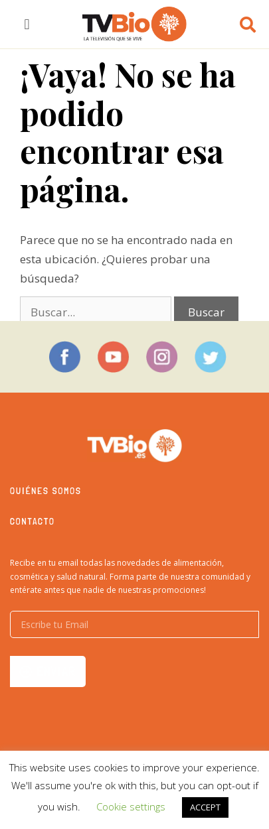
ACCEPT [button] (205, 807)
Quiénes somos (46, 490)
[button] (27, 24)
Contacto (32, 521)
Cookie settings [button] (130, 806)
